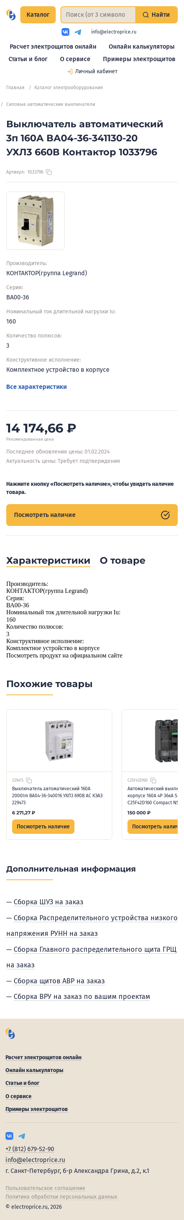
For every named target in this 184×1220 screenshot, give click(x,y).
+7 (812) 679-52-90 (29, 1149)
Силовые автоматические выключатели (50, 104)
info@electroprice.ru (113, 32)
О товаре (122, 560)
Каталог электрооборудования (68, 87)
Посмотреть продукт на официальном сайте (64, 655)
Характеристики (48, 560)
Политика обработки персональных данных (61, 1197)
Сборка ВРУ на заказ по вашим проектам (82, 996)
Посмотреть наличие (92, 515)
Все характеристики (36, 386)
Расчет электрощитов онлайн (53, 46)
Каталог (38, 14)
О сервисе (75, 59)
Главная (15, 87)
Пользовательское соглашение (45, 1188)
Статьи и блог (28, 59)
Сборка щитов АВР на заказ (59, 981)
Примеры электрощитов (139, 59)
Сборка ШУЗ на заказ (48, 902)
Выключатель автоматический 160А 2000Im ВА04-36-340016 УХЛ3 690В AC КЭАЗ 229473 (57, 795)
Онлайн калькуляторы (142, 46)
